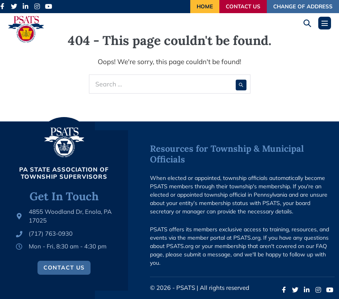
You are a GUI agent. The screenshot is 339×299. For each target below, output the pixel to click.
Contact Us (243, 6)
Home (205, 6)
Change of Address (303, 6)
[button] (310, 23)
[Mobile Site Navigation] (324, 23)
